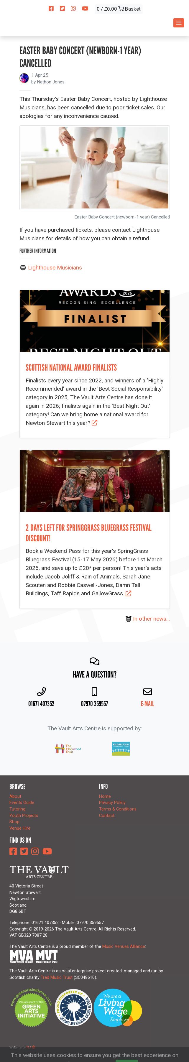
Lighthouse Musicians (55, 267)
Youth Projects (23, 815)
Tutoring (17, 809)
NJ (31, 1047)
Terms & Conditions (118, 809)
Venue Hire (19, 828)
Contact (106, 815)
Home (105, 796)
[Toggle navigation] (178, 23)
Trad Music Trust (57, 977)
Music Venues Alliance (123, 946)
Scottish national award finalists (71, 367)
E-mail (147, 703)
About (15, 796)
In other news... (148, 618)
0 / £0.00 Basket (119, 9)
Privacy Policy (112, 802)
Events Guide (21, 802)
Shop (14, 821)
